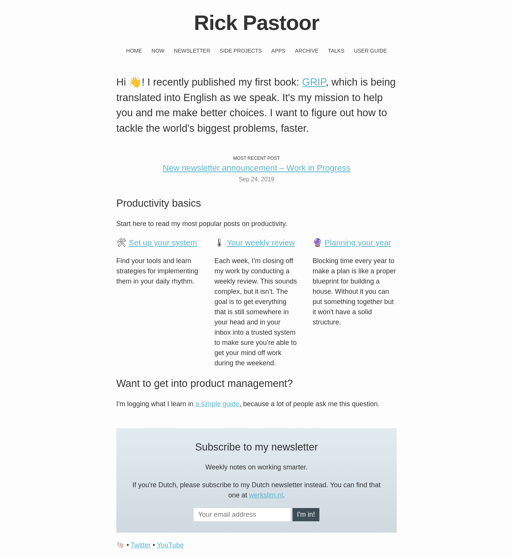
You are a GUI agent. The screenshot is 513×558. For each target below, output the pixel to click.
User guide (370, 51)
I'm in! (306, 514)
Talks (336, 51)
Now (158, 51)
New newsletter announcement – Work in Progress (256, 168)
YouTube (170, 545)
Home (134, 51)
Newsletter (192, 51)
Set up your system (163, 242)
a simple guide (217, 404)
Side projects (241, 51)
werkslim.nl (266, 495)
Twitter (141, 545)
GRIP (314, 82)
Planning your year (358, 242)
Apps (278, 51)
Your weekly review (260, 242)
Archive (306, 51)
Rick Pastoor (256, 22)
